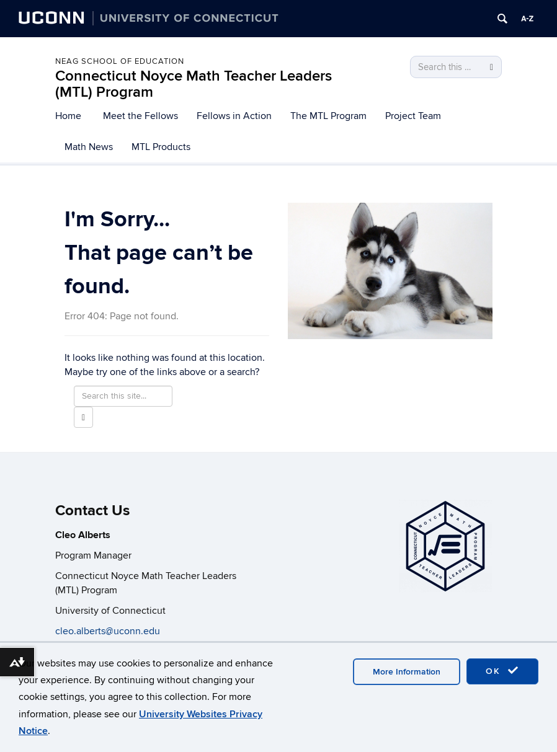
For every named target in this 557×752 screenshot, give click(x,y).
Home (68, 116)
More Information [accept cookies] (406, 671)
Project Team (413, 116)
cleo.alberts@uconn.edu (109, 631)
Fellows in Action (234, 116)
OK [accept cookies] (502, 670)
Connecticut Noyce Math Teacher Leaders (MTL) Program (193, 84)
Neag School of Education (119, 61)
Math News (89, 147)
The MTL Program (328, 116)
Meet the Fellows (140, 116)
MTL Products (160, 147)
